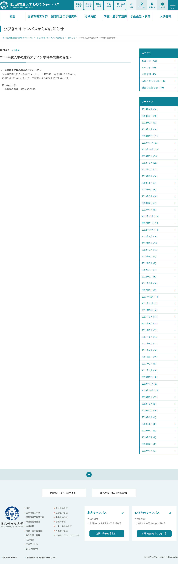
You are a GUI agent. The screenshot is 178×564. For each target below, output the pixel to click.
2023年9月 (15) (149, 156)
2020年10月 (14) (150, 390)
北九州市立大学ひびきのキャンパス (19, 38)
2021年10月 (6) (149, 310)
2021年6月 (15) (149, 337)
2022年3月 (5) (149, 276)
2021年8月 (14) (149, 323)
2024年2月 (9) (149, 122)
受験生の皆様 (62, 508)
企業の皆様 (61, 522)
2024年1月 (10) (149, 129)
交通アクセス (32, 544)
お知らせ (71, 38)
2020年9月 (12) (149, 397)
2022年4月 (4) (149, 270)
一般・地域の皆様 (64, 526)
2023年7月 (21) (149, 169)
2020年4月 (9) (149, 430)
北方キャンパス (97, 512)
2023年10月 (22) (150, 149)
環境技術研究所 (33, 522)
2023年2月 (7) (149, 203)
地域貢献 (90, 16)
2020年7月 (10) (149, 410)
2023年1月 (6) (149, 209)
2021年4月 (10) (149, 350)
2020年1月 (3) (149, 450)
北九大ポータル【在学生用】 (64, 493)
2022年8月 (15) (149, 243)
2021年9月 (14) (149, 317)
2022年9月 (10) (149, 236)
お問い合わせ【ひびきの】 (154, 533)
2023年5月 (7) (149, 183)
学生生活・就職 (140, 16)
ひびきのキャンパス (147, 512)
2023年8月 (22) (149, 163)
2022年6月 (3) (149, 256)
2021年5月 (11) (149, 343)
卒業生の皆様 (62, 517)
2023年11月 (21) (150, 142)
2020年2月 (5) (149, 444)
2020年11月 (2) (149, 383)
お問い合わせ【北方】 (107, 533)
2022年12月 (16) (150, 216)
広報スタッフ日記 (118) (154, 81)
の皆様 (79, 5)
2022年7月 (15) (149, 250)
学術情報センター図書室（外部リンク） (42, 558)
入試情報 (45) (149, 74)
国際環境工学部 (38, 16)
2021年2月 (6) (149, 363)
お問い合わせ (32, 548)
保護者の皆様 (62, 531)
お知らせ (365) (149, 61)
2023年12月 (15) (150, 136)
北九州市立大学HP (9, 558)
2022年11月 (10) (150, 223)
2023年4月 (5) (149, 189)
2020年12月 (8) (149, 377)
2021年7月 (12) (149, 330)
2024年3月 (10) (149, 116)
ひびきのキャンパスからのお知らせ (50, 38)
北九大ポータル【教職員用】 (114, 493)
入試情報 (165, 16)
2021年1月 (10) (149, 370)
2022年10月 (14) (150, 230)
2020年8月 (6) (149, 404)
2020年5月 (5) (149, 424)
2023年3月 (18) (149, 196)
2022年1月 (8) (149, 290)
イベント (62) (149, 67)
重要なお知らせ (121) (153, 87)
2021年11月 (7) (149, 303)
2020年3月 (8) (149, 437)
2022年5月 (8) (149, 263)
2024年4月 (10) (149, 109)
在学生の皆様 (62, 513)
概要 (13, 16)
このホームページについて (68, 535)
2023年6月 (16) (149, 176)
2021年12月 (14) (150, 296)
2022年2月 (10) (149, 283)
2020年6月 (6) (149, 417)
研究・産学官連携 (115, 16)
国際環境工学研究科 (64, 16)
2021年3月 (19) (149, 357)
